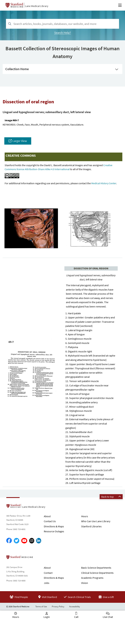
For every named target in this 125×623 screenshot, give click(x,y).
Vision (84, 583)
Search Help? (62, 32)
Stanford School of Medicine (39, 558)
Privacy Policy (58, 606)
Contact (48, 572)
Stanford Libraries (91, 526)
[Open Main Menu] (120, 5)
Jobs (46, 583)
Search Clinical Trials (77, 597)
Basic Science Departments (96, 567)
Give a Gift (106, 597)
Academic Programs (92, 577)
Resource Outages (54, 531)
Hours (84, 516)
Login (46, 617)
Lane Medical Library (36, 6)
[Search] (9, 24)
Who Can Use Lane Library (95, 521)
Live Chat (108, 617)
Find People (19, 597)
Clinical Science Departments (97, 572)
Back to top (111, 496)
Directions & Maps (54, 526)
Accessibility (74, 606)
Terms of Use (41, 606)
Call (76, 617)
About (47, 516)
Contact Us (50, 521)
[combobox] (62, 24)
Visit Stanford (47, 597)
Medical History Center (103, 183)
